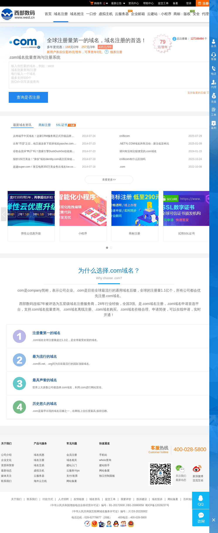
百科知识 (188, 499)
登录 (188, 3)
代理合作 (209, 14)
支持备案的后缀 (198, 92)
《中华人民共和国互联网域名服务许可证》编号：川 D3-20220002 (109, 511)
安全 (196, 14)
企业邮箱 (138, 14)
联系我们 (6, 481)
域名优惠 (39, 454)
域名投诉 (157, 499)
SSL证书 (66, 125)
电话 (213, 73)
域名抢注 (77, 14)
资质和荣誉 (7, 465)
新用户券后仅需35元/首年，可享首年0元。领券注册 (84, 52)
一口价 (91, 14)
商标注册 (45, 125)
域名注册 (61, 14)
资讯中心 (133, 3)
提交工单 (163, 3)
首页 (48, 14)
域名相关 (71, 460)
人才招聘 (63, 499)
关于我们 (16, 499)
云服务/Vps (73, 470)
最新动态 (6, 470)
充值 (213, 101)
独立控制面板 (107, 475)
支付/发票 (72, 475)
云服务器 (122, 13)
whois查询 (105, 460)
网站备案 (71, 481)
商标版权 (182, 13)
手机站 (103, 454)
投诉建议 (141, 499)
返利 (213, 127)
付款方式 (48, 499)
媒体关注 (6, 475)
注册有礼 (206, 3)
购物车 (99, 3)
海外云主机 (40, 481)
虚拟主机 (106, 14)
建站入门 (71, 465)
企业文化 (6, 460)
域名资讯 (94, 499)
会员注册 (71, 454)
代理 (213, 87)
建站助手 (104, 465)
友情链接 (79, 499)
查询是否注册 (28, 97)
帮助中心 (148, 3)
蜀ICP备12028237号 (157, 505)
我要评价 (126, 499)
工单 (213, 114)
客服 (213, 59)
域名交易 (39, 465)
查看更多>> (109, 179)
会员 (213, 46)
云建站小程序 (159, 14)
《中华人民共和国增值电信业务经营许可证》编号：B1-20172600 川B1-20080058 (96, 505)
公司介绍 (6, 454)
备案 (175, 3)
